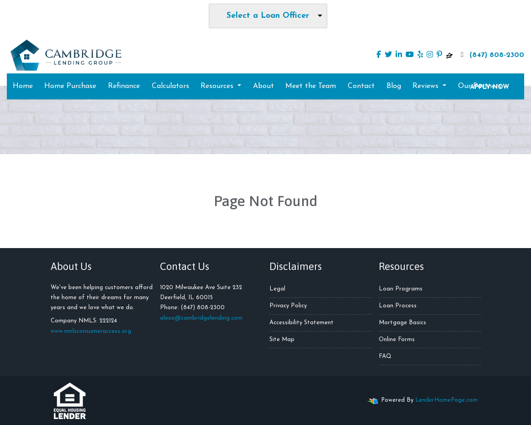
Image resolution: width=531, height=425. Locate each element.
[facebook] (378, 55)
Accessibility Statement (301, 323)
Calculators (170, 86)
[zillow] (449, 55)
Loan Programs (401, 289)
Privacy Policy (288, 306)
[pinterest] (439, 55)
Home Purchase (70, 86)
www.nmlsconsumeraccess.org (91, 331)
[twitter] (388, 55)
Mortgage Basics (402, 323)
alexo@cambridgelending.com (201, 318)
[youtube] (410, 55)
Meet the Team (310, 86)
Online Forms (397, 339)
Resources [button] (218, 86)
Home (23, 86)
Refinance (124, 86)
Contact (361, 86)
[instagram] (430, 55)
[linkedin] (399, 55)
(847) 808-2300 (491, 55)
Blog (394, 86)
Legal (277, 289)
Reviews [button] (426, 86)
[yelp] (420, 55)
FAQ (385, 356)
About (263, 86)
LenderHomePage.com (446, 400)
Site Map (281, 339)
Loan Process (398, 306)
